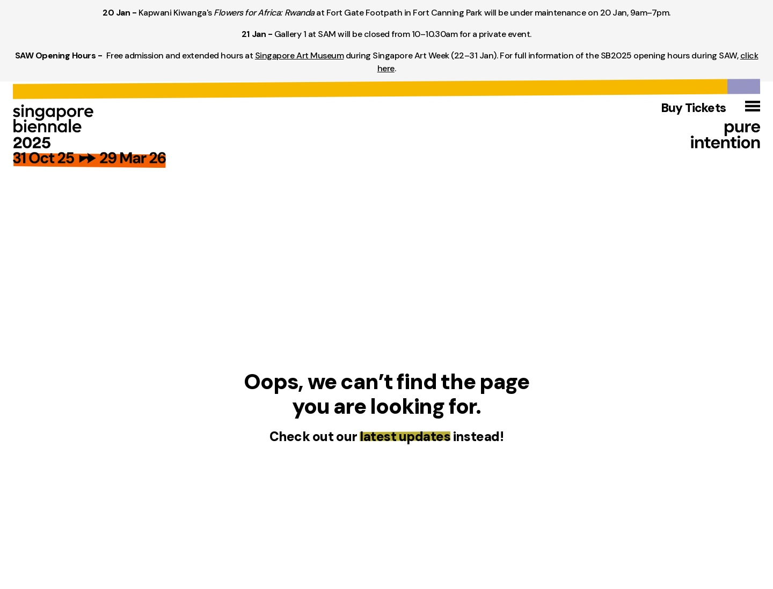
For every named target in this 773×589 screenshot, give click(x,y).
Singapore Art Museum (299, 55)
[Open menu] (752, 106)
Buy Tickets (693, 108)
